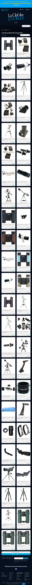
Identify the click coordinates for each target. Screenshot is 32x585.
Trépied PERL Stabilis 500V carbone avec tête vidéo (8, 503)
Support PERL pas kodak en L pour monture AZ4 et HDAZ (7, 461)
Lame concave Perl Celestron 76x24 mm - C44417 (8, 418)
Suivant (17, 554)
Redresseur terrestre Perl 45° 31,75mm (7, 74)
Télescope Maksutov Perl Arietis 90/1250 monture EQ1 (23, 353)
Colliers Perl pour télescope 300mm (23, 438)
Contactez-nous (11, 577)
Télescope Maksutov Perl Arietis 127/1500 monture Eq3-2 (8, 139)
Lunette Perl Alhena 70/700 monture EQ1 (8, 374)
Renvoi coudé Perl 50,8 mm (21, 117)
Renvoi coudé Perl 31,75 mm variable (23, 224)
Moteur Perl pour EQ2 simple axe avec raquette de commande (23, 54)
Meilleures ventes (4, 576)
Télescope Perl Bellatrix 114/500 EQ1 (7, 203)
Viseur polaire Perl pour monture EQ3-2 (23, 160)
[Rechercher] (26, 26)
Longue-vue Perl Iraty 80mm (22, 460)
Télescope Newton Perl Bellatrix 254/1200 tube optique (8, 182)
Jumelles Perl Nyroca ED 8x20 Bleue (22, 267)
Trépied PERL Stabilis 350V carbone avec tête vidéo (23, 503)
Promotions (3, 574)
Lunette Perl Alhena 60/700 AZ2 (22, 203)
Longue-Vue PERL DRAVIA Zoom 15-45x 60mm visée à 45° (8, 482)
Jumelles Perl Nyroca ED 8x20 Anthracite (8, 224)
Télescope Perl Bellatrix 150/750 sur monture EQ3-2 (23, 311)
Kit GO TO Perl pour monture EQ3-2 (22, 331)
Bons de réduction (19, 579)
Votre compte (20, 573)
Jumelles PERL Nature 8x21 (6, 310)
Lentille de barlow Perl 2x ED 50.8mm (7, 438)
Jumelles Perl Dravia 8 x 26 (21, 524)
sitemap (10, 578)
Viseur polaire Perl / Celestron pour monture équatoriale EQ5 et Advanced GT (8, 353)
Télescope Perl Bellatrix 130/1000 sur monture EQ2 (7, 525)
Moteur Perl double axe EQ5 (6, 117)
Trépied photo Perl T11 (21, 96)
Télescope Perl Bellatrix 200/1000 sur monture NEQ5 (7, 332)
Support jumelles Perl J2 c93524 (22, 374)
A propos (10, 576)
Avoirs (17, 577)
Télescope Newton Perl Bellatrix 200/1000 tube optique (8, 268)
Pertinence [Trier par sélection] (25, 35)
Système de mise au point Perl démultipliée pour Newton (6, 396)
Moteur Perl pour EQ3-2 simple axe (7, 160)
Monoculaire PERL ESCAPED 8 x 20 (22, 181)
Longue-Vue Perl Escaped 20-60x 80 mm (23, 481)
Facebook (16, 569)
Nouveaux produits (4, 575)
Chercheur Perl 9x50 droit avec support (23, 74)
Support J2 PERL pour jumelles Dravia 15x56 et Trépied (23, 418)
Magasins (10, 579)
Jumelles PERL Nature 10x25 (6, 53)
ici (18, 5)
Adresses (18, 578)
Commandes (18, 576)
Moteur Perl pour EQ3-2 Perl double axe (8, 96)
